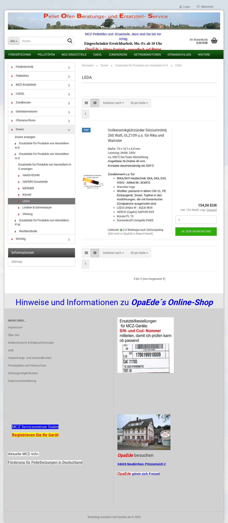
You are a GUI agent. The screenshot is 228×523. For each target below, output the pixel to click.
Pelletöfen (46, 54)
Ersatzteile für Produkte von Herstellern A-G (42, 145)
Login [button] (184, 6)
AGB (11, 350)
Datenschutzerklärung (22, 381)
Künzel (24, 194)
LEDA (24, 201)
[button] (86, 103)
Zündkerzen (118, 54)
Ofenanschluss (179, 54)
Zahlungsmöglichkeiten (23, 373)
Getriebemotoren (147, 54)
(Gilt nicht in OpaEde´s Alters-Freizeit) (130, 233)
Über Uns (13, 335)
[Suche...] (13, 41)
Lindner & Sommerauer (35, 207)
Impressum (15, 327)
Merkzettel (205, 6)
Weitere (204, 54)
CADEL (97, 54)
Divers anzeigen (25, 137)
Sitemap (17, 261)
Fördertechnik (19, 54)
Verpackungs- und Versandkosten (29, 358)
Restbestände (26, 231)
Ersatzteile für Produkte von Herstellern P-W (42, 222)
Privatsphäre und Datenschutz (27, 365)
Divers (18, 129)
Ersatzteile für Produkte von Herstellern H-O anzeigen (45, 166)
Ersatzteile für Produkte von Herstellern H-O (42, 156)
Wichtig (19, 238)
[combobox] (113, 103)
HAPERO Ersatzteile (33, 181)
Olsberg (25, 214)
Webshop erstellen (100, 517)
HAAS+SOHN (29, 175)
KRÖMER (26, 188)
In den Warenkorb (196, 231)
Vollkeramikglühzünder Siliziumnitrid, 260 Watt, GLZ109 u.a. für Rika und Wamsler (137, 135)
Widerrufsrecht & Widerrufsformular (31, 342)
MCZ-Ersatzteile (74, 54)
